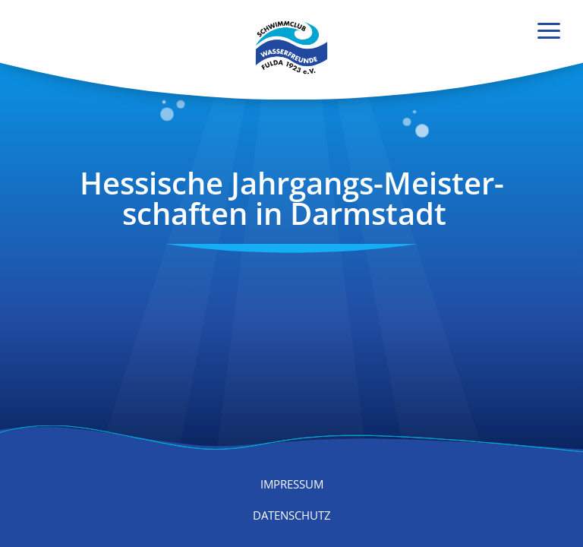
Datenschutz (292, 515)
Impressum (291, 484)
